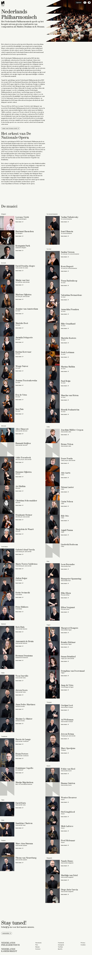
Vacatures (38, 942)
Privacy (83, 942)
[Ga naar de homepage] (3, 4)
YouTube (60, 947)
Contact (37, 949)
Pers (36, 945)
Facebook (61, 942)
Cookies (83, 945)
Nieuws (37, 947)
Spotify (60, 949)
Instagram (61, 945)
